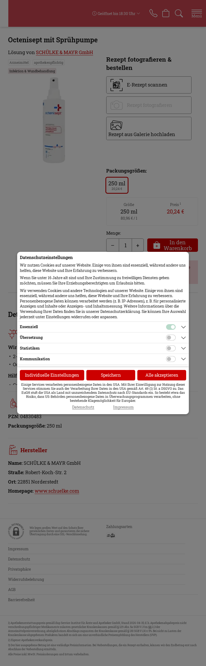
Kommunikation (35, 358)
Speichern (111, 375)
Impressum (123, 407)
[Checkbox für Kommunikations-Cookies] (171, 359)
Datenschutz (83, 407)
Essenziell (29, 326)
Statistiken (30, 348)
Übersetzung (31, 337)
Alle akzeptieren (161, 375)
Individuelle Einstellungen (52, 375)
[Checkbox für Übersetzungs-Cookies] (171, 338)
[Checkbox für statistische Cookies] (171, 348)
